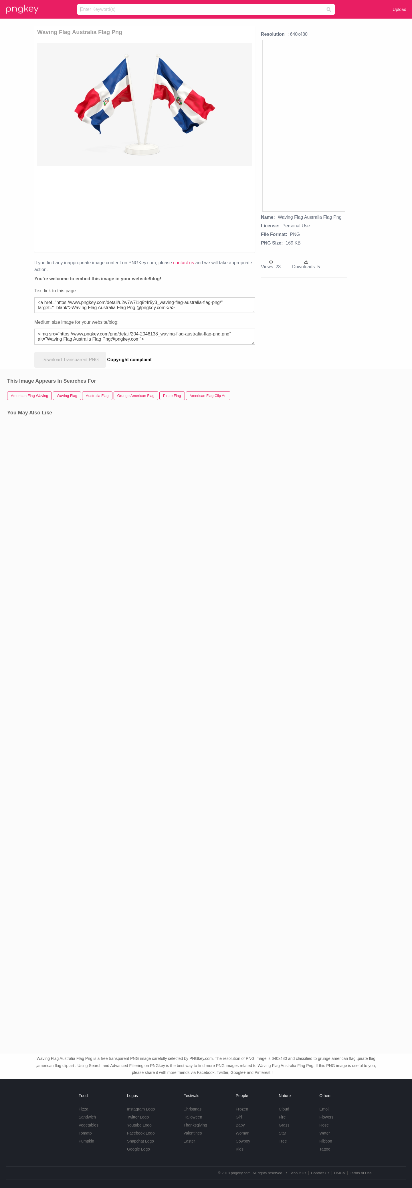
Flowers (326, 1117)
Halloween (192, 1117)
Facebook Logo (141, 1133)
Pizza (83, 1109)
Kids (239, 1149)
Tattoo (324, 1149)
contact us (183, 262)
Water (324, 1133)
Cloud (284, 1109)
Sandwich (87, 1117)
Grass (284, 1125)
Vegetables (88, 1125)
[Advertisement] (144, 209)
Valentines (192, 1133)
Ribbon (325, 1141)
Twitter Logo (138, 1117)
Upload (399, 9)
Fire (282, 1117)
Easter (189, 1141)
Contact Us (320, 1173)
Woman (242, 1133)
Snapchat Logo (140, 1141)
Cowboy (243, 1141)
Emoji (324, 1109)
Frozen (242, 1109)
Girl (239, 1117)
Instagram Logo (141, 1109)
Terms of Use (361, 1173)
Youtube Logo (139, 1125)
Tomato (85, 1133)
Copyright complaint (129, 359)
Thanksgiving (195, 1125)
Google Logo (138, 1149)
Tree (283, 1141)
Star (282, 1133)
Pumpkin (86, 1141)
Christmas (192, 1109)
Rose (324, 1125)
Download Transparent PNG (70, 359)
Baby (240, 1125)
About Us (298, 1173)
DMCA (339, 1173)
